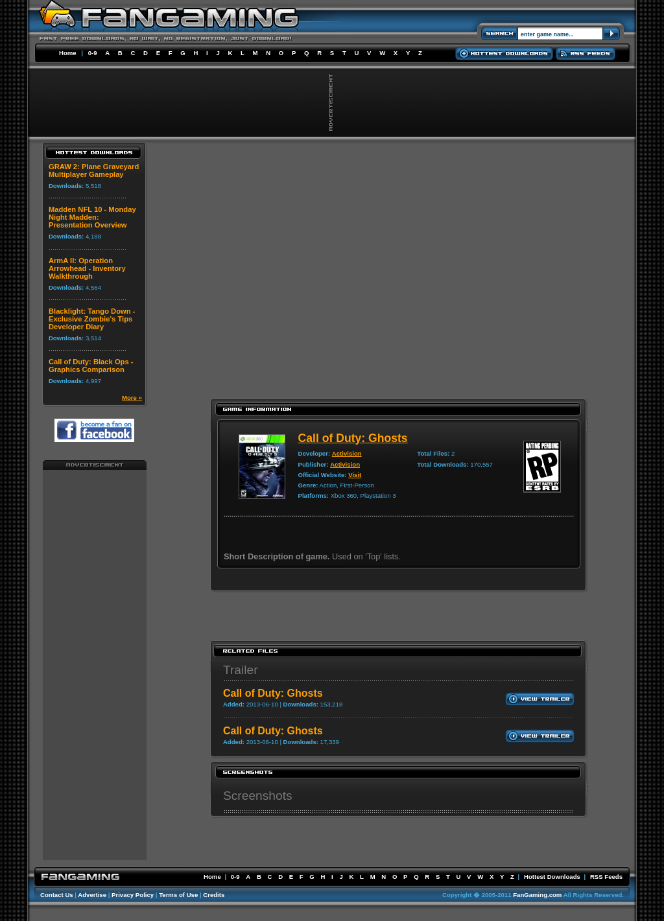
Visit (354, 474)
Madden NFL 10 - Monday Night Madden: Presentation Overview (92, 217)
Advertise (92, 894)
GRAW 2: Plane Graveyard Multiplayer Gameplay (94, 170)
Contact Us (56, 894)
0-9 (92, 52)
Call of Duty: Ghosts (353, 438)
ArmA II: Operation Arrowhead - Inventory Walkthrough (87, 268)
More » (132, 397)
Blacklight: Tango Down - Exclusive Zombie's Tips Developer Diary (92, 319)
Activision (347, 453)
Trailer (240, 670)
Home (68, 52)
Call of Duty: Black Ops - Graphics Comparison (91, 365)
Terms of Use (178, 894)
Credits (213, 894)
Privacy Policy (133, 894)
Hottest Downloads (552, 876)
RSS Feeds (606, 876)
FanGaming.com (537, 894)
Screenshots (257, 795)
